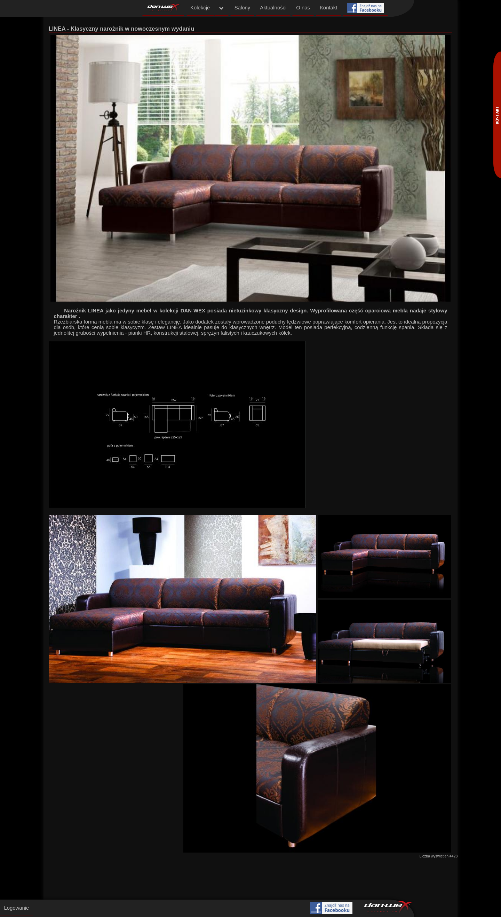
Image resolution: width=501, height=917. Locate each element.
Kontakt (328, 7)
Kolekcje (200, 7)
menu (221, 8)
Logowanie (16, 908)
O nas (303, 7)
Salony (242, 7)
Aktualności (273, 7)
